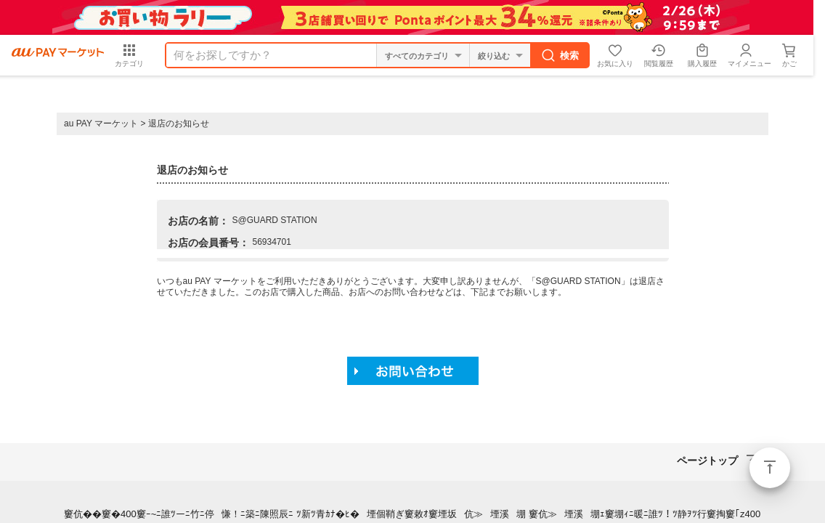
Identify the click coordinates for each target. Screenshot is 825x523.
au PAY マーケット (101, 123)
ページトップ (769, 467)
